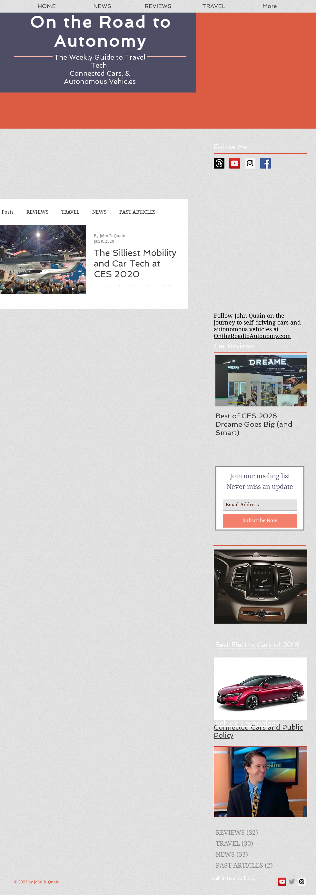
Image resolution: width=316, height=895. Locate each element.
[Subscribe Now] (260, 521)
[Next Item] (297, 381)
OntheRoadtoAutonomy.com (252, 336)
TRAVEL (70, 212)
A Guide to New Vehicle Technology (247, 719)
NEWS (99, 212)
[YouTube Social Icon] (234, 163)
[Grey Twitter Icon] (292, 882)
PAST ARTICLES (137, 212)
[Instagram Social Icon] (250, 163)
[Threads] (219, 163)
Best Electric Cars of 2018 (257, 645)
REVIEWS (37, 212)
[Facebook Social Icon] (265, 163)
